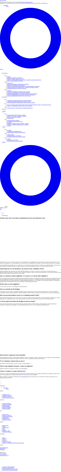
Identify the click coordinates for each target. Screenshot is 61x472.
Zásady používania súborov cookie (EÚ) (10, 469)
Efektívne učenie (5, 427)
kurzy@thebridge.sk (24, 376)
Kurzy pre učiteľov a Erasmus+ (8, 397)
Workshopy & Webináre (7, 431)
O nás (3, 437)
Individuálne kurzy (6, 418)
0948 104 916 (2, 448)
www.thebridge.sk (3, 454)
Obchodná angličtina (6, 406)
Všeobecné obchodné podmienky (8, 466)
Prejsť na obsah (3, 0)
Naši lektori (4, 438)
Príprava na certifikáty (6, 407)
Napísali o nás (5, 215)
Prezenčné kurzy (5, 417)
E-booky (4, 426)
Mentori (3, 439)
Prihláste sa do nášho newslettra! (27, 2)
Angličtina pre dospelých (7, 395)
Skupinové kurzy (5, 414)
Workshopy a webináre (6, 419)
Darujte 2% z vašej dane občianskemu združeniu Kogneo (13, 442)
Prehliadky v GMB (6, 430)
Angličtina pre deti (6, 394)
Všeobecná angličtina (6, 403)
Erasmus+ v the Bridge (6, 441)
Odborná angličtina (6, 405)
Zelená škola (4, 440)
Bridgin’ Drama (5, 425)
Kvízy (3, 428)
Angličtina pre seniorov (6, 396)
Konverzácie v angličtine (7, 404)
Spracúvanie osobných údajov (8, 467)
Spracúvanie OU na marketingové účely (10, 470)
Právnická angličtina (6, 408)
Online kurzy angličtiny (6, 415)
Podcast (3, 429)
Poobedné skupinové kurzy (7, 416)
